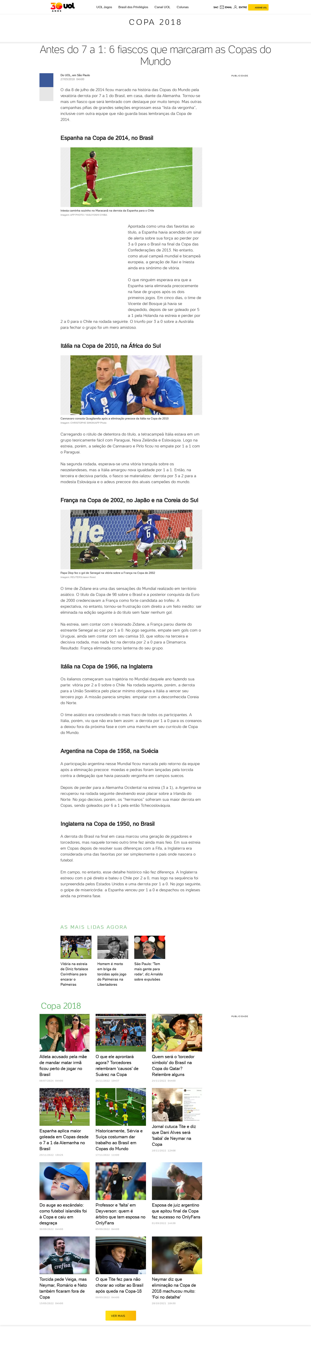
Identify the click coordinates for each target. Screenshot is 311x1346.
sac (215, 7)
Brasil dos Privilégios (133, 7)
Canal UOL (162, 7)
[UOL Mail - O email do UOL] (226, 7)
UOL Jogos (104, 7)
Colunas (183, 7)
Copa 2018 (155, 22)
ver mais (121, 1315)
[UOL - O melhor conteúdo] (62, 7)
